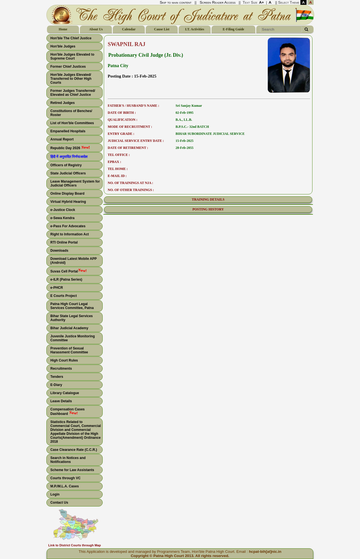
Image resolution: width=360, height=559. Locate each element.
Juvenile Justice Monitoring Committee (72, 338)
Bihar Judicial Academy (69, 328)
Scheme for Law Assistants (72, 470)
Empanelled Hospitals (68, 131)
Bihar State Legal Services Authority (71, 318)
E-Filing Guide (233, 29)
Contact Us (59, 503)
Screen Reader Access (218, 2)
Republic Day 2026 (70, 148)
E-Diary (56, 385)
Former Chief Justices (68, 67)
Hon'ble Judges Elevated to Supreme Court (72, 56)
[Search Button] (306, 29)
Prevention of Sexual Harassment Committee (69, 350)
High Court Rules (64, 360)
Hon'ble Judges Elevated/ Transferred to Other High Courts (70, 79)
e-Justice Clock (62, 210)
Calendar (129, 29)
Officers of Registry (66, 165)
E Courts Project (63, 296)
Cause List (161, 29)
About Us (96, 29)
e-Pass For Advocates (68, 226)
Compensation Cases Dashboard (67, 411)
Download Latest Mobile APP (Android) (73, 261)
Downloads (59, 251)
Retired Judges (62, 103)
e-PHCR (56, 288)
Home (63, 29)
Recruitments (61, 369)
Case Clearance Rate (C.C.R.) (73, 450)
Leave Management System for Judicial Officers (75, 183)
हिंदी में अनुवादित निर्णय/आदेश (68, 157)
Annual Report (62, 139)
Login (55, 494)
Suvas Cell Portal (68, 271)
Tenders (56, 377)
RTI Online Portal (64, 242)
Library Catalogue (64, 393)
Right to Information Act (69, 234)
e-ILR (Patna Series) (66, 279)
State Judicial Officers (68, 173)
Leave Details (61, 401)
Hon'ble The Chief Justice (70, 38)
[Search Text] (281, 29)
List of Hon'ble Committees (72, 123)
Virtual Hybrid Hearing (68, 202)
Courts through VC (65, 478)
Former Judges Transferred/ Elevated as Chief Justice (72, 93)
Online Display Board (67, 194)
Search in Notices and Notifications (68, 460)
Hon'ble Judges (62, 46)
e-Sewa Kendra (62, 218)
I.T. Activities (194, 29)
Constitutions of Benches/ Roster (71, 113)
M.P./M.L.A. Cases (64, 486)
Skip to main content (176, 2)
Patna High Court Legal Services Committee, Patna (72, 306)
